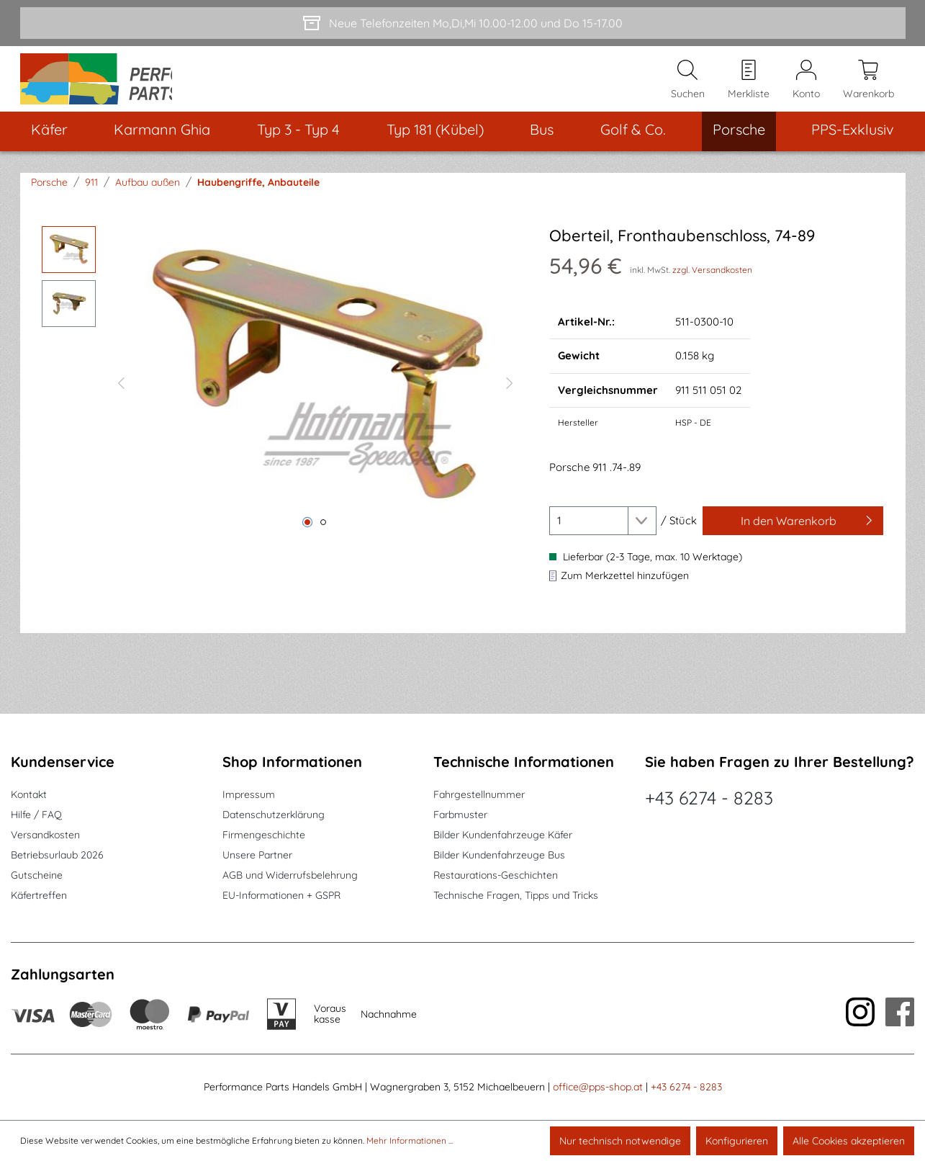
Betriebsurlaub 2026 (57, 854)
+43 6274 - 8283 (709, 797)
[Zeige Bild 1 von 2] (307, 538)
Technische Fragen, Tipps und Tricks (515, 895)
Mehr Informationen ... (409, 1140)
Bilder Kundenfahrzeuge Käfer (502, 834)
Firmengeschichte (263, 834)
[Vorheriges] (121, 396)
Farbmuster (460, 814)
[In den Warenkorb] (793, 535)
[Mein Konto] (806, 87)
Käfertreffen (39, 895)
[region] (281, 397)
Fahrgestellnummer (479, 794)
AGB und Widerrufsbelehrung (290, 875)
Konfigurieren (736, 1140)
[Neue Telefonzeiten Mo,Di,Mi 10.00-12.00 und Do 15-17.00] (463, 23)
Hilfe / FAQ (36, 814)
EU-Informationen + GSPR (281, 895)
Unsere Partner (257, 854)
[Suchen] (687, 87)
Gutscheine (37, 875)
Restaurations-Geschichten (495, 875)
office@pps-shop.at (598, 1086)
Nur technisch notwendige (620, 1140)
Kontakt (29, 794)
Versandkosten (45, 834)
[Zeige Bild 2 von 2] (323, 538)
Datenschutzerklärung (273, 814)
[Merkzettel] (748, 87)
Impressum (248, 794)
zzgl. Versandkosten (712, 284)
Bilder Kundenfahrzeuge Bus (499, 854)
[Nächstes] (509, 396)
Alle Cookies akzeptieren (849, 1140)
